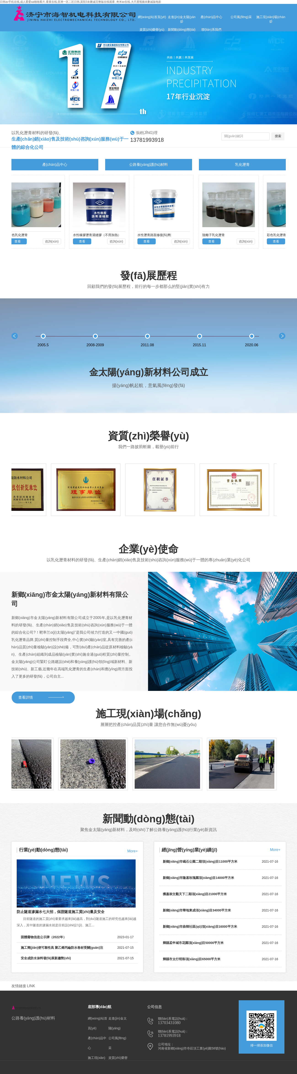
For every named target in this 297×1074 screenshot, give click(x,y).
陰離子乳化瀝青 (215, 235)
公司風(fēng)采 (117, 1043)
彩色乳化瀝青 (19, 235)
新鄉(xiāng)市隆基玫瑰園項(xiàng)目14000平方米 (198, 879)
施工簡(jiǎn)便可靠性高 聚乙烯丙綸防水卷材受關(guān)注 (77, 948)
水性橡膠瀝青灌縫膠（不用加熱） (98, 235)
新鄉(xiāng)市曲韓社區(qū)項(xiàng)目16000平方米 (200, 928)
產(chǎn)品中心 (54, 164)
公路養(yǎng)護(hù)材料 (148, 164)
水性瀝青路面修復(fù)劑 (155, 235)
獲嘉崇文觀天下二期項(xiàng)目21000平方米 (195, 895)
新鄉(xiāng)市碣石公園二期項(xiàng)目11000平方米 (200, 863)
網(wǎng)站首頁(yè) (97, 1023)
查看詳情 (25, 697)
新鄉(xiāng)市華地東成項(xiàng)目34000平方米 (197, 912)
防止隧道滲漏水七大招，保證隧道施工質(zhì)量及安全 (61, 912)
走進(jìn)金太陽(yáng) (117, 1023)
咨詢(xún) (53, 241)
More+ (132, 851)
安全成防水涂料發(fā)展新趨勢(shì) (77, 958)
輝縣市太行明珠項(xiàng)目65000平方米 (192, 960)
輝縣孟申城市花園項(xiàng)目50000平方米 (193, 944)
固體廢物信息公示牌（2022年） (77, 937)
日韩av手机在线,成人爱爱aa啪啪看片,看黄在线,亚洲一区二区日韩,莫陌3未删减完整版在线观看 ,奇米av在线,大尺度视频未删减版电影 (80, 1)
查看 (19, 241)
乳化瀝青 (242, 164)
